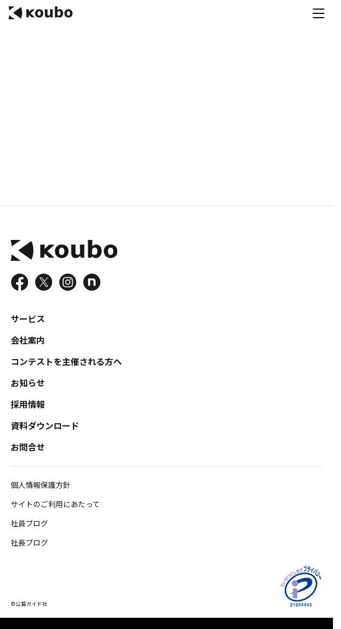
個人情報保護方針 (41, 484)
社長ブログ (29, 542)
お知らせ (28, 382)
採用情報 (28, 404)
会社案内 (28, 339)
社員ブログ (29, 523)
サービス (28, 318)
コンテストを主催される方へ (66, 361)
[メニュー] (318, 13)
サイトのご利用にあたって (55, 504)
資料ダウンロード (45, 425)
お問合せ (28, 446)
